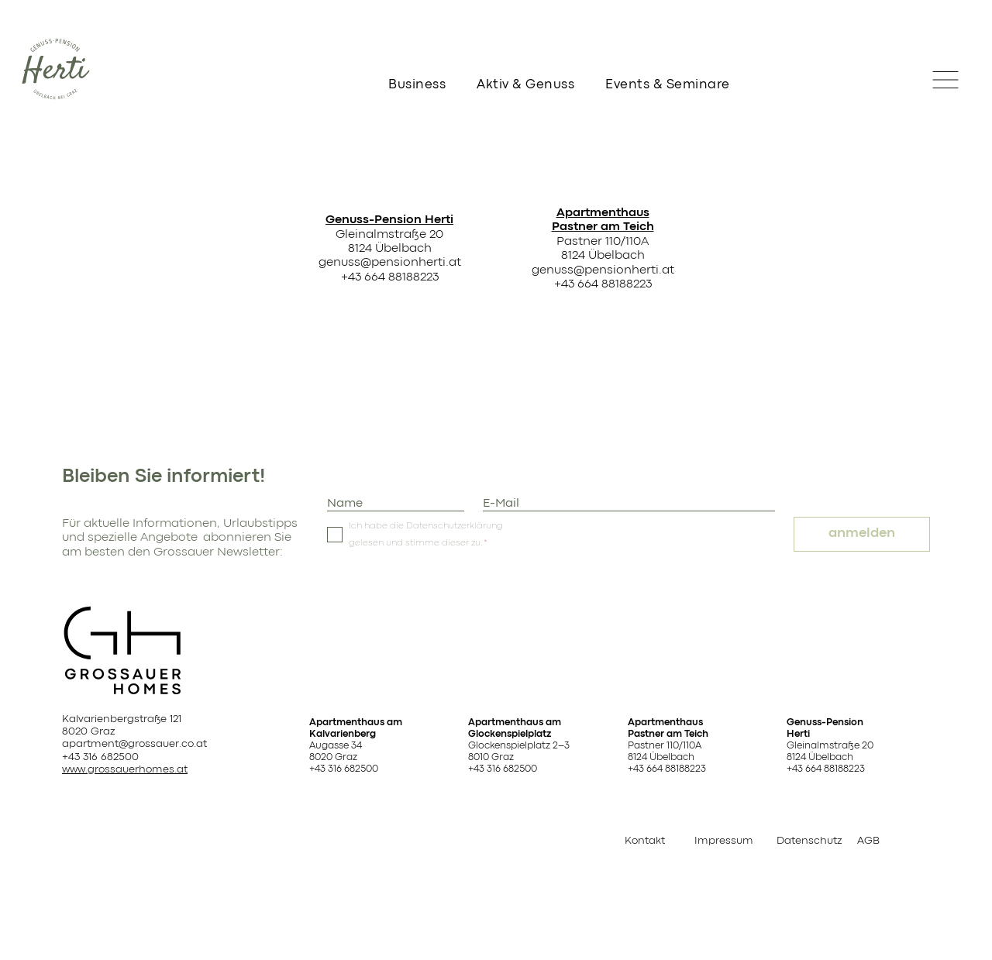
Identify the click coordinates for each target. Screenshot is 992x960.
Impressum (723, 840)
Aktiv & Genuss (525, 85)
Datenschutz (809, 840)
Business (417, 85)
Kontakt (645, 840)
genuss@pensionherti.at (390, 262)
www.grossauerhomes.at (125, 769)
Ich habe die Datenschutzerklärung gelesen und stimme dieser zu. (426, 534)
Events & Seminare (667, 85)
